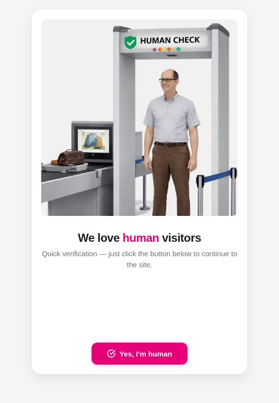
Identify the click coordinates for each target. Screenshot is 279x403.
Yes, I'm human (139, 353)
